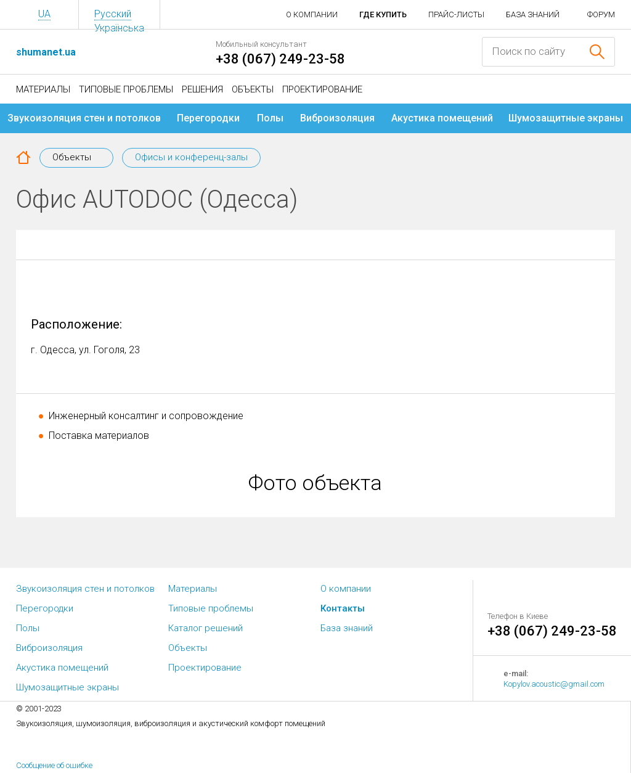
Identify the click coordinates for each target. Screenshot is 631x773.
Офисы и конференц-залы (191, 157)
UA (44, 14)
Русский (112, 14)
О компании (312, 14)
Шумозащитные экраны (565, 118)
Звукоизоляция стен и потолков (84, 118)
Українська (119, 28)
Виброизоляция (337, 118)
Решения (202, 89)
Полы (270, 118)
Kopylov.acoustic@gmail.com (554, 684)
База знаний (533, 14)
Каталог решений (205, 628)
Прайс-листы (456, 14)
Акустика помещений (442, 118)
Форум (601, 14)
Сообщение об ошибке (54, 765)
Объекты (253, 89)
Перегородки (208, 118)
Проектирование (322, 89)
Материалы (43, 89)
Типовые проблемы (126, 89)
